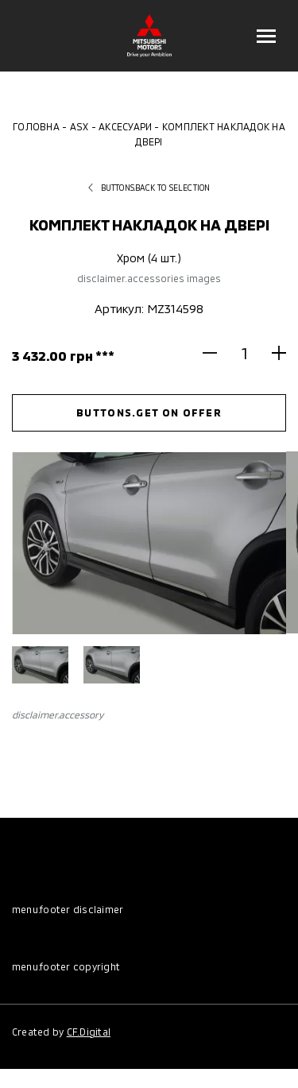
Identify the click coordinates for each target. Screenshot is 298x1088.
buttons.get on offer (149, 412)
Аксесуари (125, 126)
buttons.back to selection (149, 187)
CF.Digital (88, 1031)
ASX (79, 126)
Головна (36, 126)
